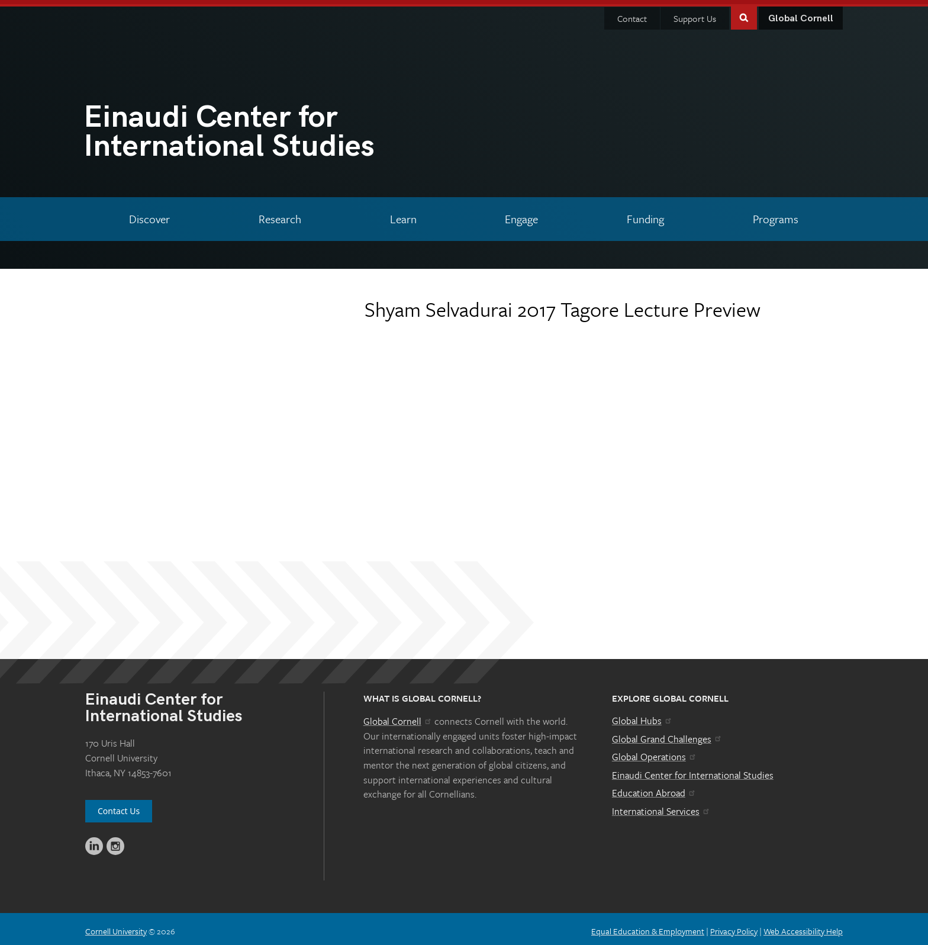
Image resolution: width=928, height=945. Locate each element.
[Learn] (403, 215)
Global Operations (654, 752)
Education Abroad (654, 789)
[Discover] (149, 215)
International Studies (273, 130)
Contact (632, 14)
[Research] (280, 215)
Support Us (695, 14)
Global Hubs (642, 716)
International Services (661, 807)
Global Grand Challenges (667, 735)
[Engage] (521, 215)
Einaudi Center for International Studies (693, 771)
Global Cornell (800, 14)
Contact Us (119, 806)
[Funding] (645, 215)
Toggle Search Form (744, 12)
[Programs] (775, 215)
